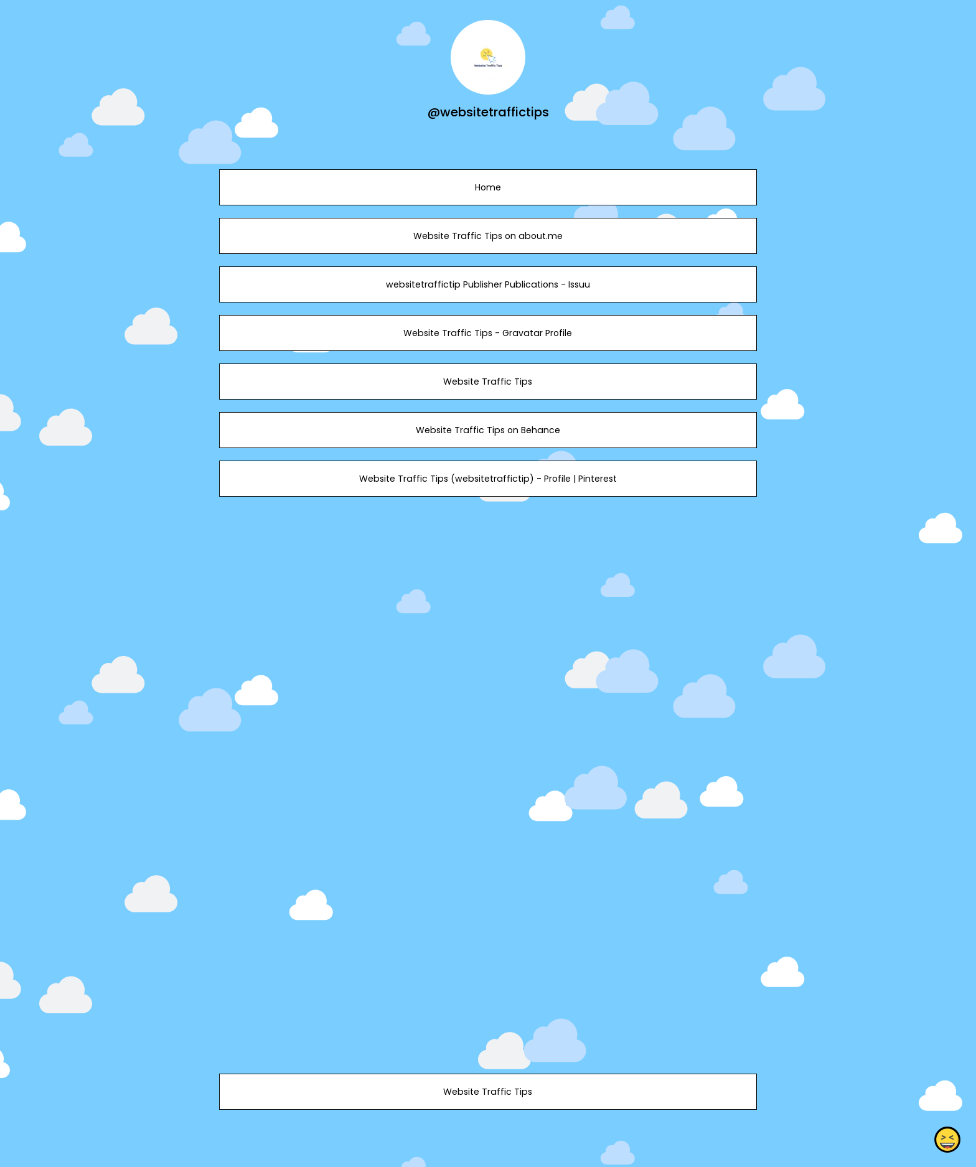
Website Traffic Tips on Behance (488, 430)
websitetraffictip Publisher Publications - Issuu (488, 284)
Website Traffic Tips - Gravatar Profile (487, 333)
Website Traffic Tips (487, 381)
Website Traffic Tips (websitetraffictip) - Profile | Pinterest (488, 478)
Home (488, 187)
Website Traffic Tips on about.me (488, 236)
